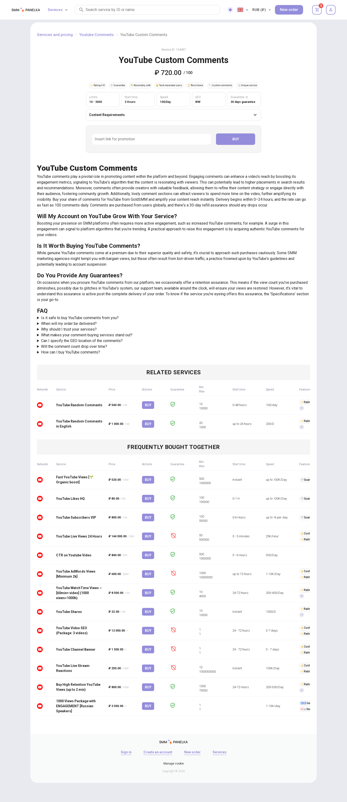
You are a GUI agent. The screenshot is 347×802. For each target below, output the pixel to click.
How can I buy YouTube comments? (70, 352)
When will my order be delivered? (69, 323)
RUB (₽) (261, 10)
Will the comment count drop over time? (74, 346)
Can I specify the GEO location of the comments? (82, 340)
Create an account (157, 752)
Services (57, 10)
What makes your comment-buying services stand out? (86, 335)
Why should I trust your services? (69, 329)
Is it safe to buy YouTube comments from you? (80, 318)
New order (289, 9)
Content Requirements (173, 115)
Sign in (126, 752)
